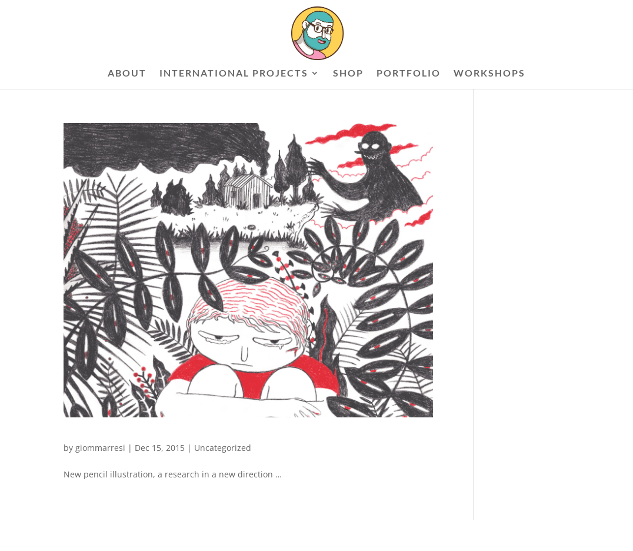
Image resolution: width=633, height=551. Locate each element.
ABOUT (127, 73)
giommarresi (100, 447)
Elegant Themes (123, 535)
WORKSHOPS (489, 73)
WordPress (205, 535)
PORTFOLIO (409, 73)
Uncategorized (222, 447)
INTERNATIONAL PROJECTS (233, 73)
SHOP (348, 73)
